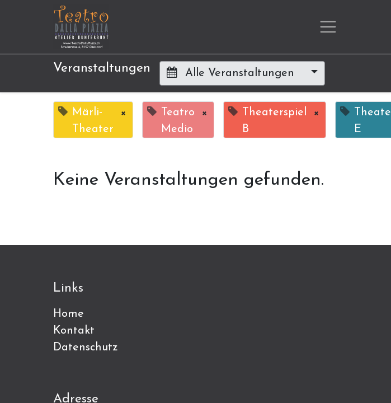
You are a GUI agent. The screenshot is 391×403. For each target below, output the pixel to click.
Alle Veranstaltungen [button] (232, 73)
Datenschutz (85, 347)
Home (68, 314)
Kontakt (74, 330)
